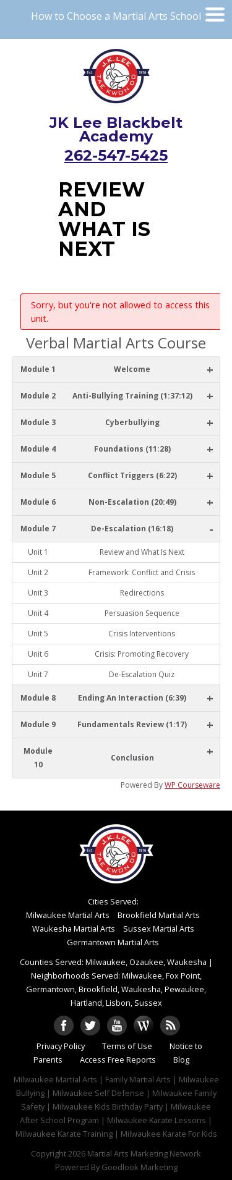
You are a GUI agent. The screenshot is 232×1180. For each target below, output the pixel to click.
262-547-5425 (116, 155)
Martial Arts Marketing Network (144, 1153)
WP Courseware (192, 785)
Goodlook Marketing (139, 1167)
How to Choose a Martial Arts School (116, 16)
